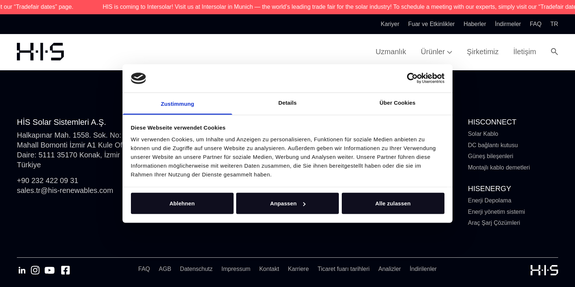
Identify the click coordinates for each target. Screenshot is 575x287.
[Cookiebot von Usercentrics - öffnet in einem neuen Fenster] (412, 78)
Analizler (389, 269)
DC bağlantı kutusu (493, 145)
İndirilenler (423, 269)
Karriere (298, 269)
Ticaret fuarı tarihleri (344, 269)
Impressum (235, 269)
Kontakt (269, 269)
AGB (165, 269)
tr (554, 24)
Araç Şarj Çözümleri (494, 223)
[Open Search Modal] (554, 51)
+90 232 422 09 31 (47, 180)
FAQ (144, 269)
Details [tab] (287, 102)
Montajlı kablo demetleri (499, 167)
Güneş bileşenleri (490, 156)
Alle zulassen (392, 203)
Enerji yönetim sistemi (496, 212)
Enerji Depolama (489, 200)
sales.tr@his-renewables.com (65, 190)
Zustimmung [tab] (177, 103)
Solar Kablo (483, 134)
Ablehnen (182, 203)
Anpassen (288, 203)
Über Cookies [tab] (397, 102)
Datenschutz (196, 269)
